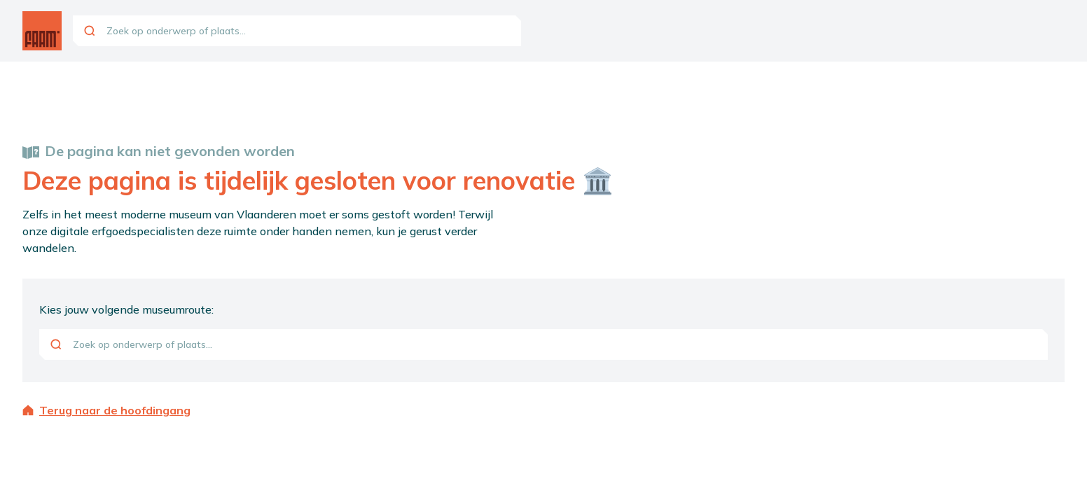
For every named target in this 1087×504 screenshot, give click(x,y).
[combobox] (297, 30)
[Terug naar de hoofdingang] (543, 410)
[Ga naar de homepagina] (42, 30)
